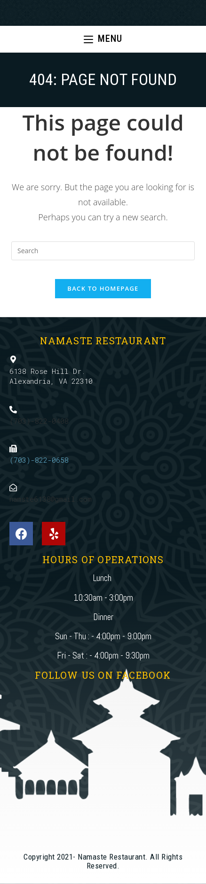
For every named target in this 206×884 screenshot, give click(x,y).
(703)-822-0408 (39, 421)
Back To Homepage (102, 288)
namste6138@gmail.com (50, 499)
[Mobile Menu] (103, 39)
